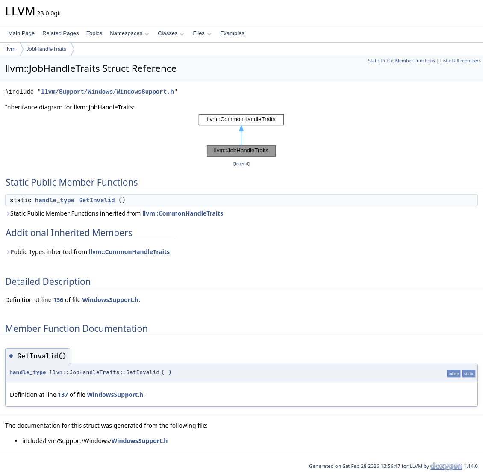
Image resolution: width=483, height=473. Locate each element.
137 (63, 394)
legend (241, 163)
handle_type (54, 200)
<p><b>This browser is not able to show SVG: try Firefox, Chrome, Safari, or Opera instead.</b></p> (241, 135)
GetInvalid (97, 200)
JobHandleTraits (46, 49)
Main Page (21, 33)
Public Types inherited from (87, 252)
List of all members (460, 61)
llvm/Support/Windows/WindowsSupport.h (107, 92)
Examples (232, 33)
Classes (171, 33)
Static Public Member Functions (401, 61)
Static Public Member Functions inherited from (114, 213)
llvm (10, 49)
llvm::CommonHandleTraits (182, 213)
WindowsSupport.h (110, 300)
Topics (94, 33)
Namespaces (129, 33)
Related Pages (60, 33)
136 (58, 300)
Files (202, 33)
